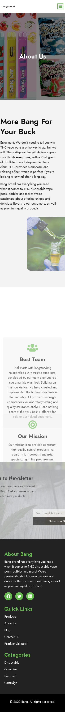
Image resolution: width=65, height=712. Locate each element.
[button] (60, 6)
